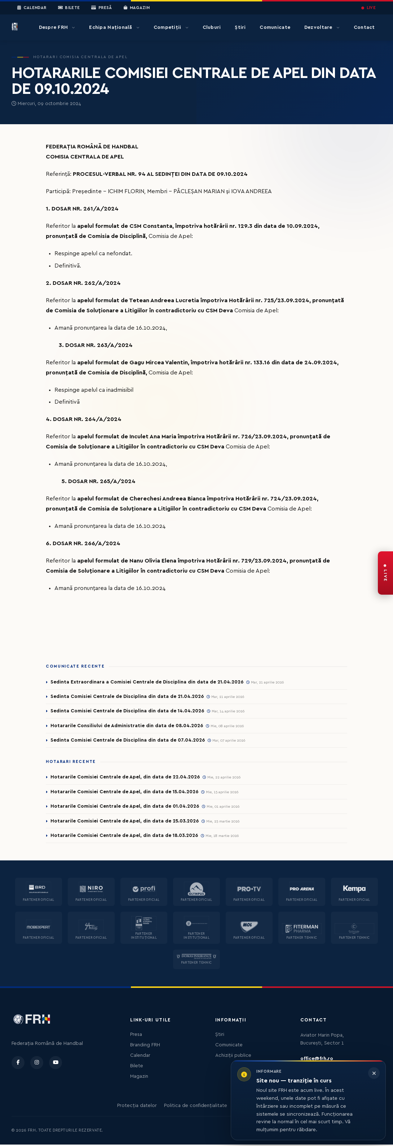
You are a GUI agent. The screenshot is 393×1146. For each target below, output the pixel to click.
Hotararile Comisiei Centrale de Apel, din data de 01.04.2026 (125, 807)
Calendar (32, 8)
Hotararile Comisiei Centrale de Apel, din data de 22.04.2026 (125, 778)
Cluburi (212, 27)
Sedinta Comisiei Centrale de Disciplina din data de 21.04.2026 (127, 696)
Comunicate (275, 27)
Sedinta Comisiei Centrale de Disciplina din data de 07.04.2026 (128, 740)
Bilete (69, 8)
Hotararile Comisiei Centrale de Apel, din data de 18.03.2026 (124, 836)
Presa (136, 1035)
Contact (364, 27)
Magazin (137, 8)
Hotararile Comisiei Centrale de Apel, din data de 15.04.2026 (124, 792)
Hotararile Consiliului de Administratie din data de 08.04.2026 (127, 726)
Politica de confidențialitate (195, 1107)
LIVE (368, 8)
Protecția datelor (137, 1107)
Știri (240, 27)
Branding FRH (145, 1046)
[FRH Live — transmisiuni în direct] (385, 573)
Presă (101, 8)
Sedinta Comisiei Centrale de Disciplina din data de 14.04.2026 (127, 711)
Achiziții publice (233, 1056)
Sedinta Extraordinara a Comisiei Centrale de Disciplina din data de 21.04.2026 (147, 682)
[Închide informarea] (374, 1073)
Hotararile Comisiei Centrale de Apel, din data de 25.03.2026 (125, 822)
